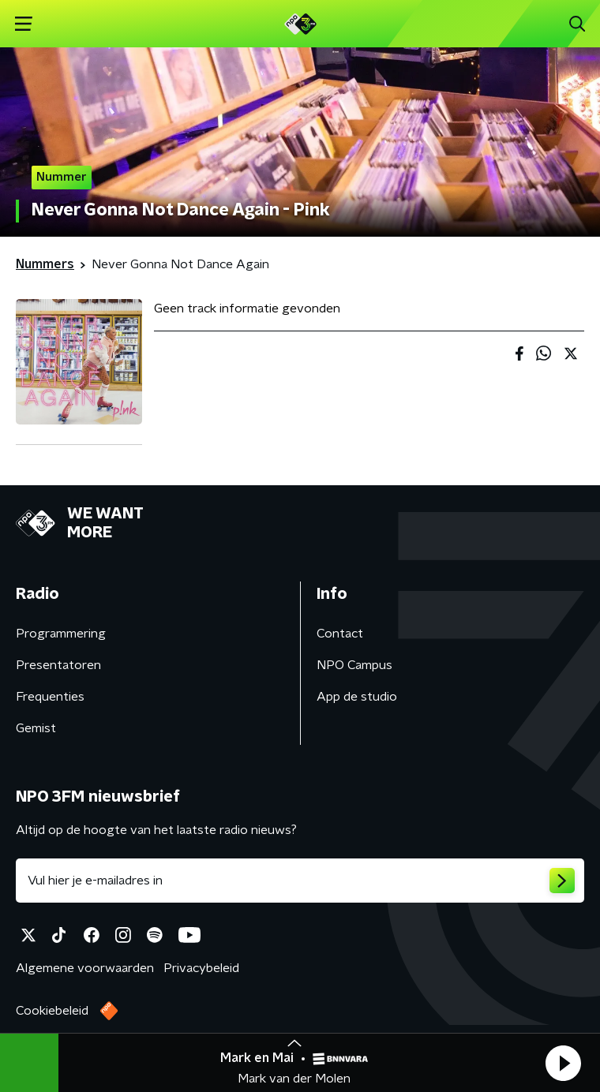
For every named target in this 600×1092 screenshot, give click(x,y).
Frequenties (50, 696)
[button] (563, 1063)
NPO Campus (354, 665)
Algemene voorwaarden (85, 968)
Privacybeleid (201, 968)
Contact (340, 633)
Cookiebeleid (52, 1010)
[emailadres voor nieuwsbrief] (300, 880)
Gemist (36, 728)
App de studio (357, 696)
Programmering (61, 633)
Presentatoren (58, 665)
